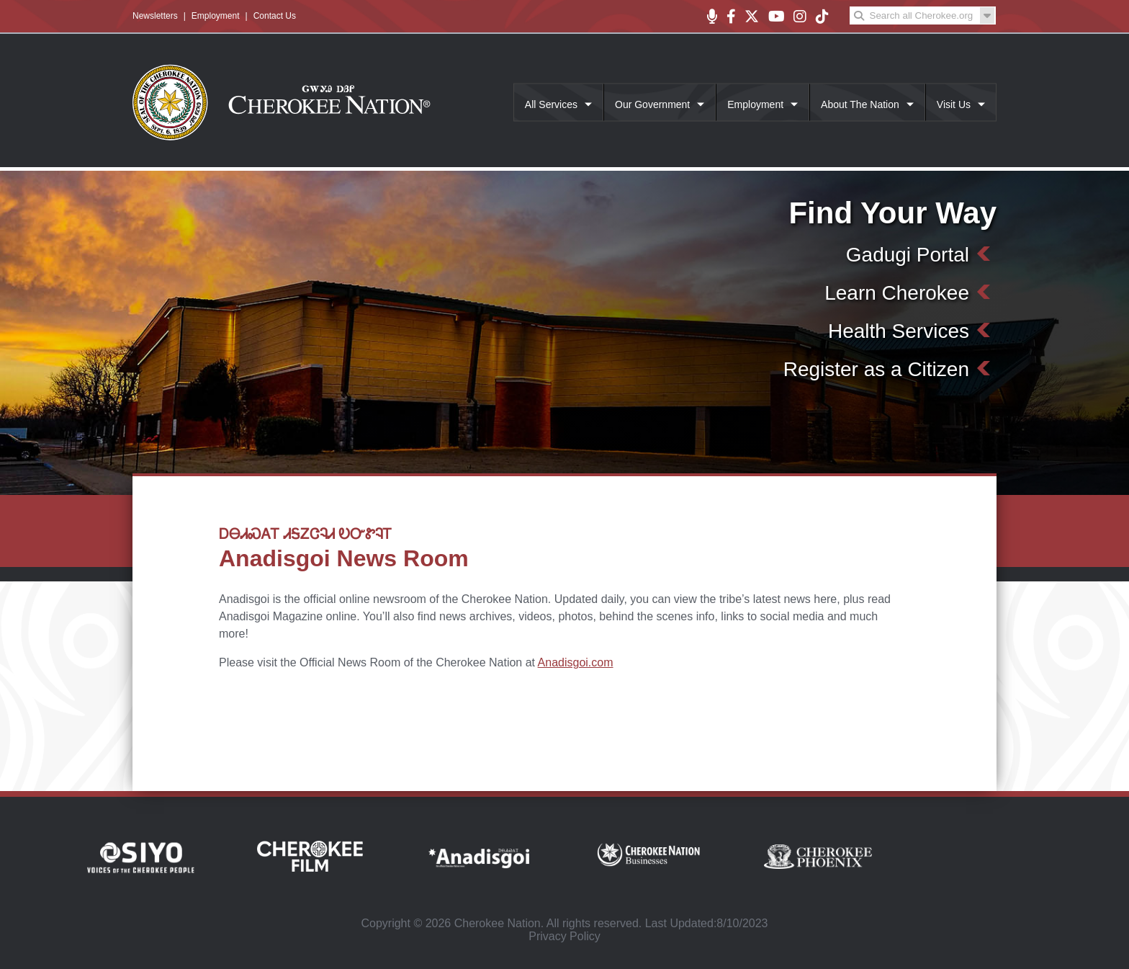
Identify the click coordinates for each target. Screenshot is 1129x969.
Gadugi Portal (907, 255)
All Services (551, 104)
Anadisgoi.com (575, 662)
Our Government (652, 104)
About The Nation (860, 104)
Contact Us (274, 16)
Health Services (898, 331)
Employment (216, 16)
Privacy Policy (564, 936)
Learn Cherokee (896, 293)
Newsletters (155, 16)
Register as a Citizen (876, 369)
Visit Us (954, 104)
